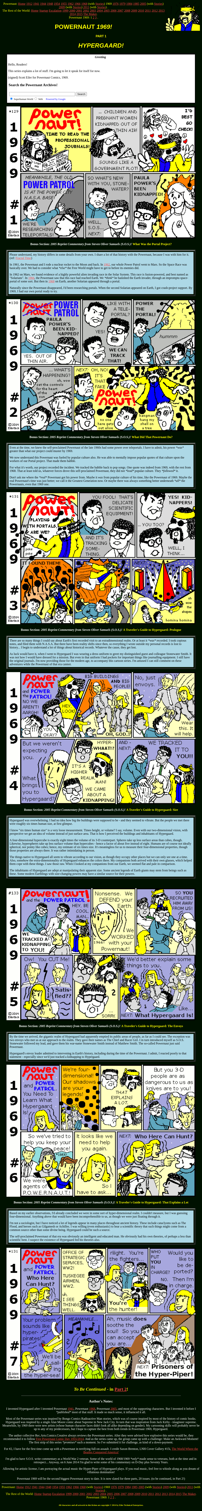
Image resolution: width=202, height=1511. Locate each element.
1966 (77, 3)
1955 (64, 3)
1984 (129, 3)
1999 (65, 10)
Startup (43, 10)
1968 (84, 3)
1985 (136, 3)
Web (51, 99)
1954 (57, 3)
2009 (62, 7)
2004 (100, 10)
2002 (86, 10)
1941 (36, 3)
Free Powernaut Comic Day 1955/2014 (60, 1439)
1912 (29, 3)
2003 (93, 10)
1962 (71, 3)
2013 (161, 10)
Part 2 (121, 1389)
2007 (120, 10)
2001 (79, 10)
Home (22, 3)
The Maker (90, 14)
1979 (122, 3)
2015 (80, 14)
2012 (155, 10)
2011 (86, 7)
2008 (127, 10)
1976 (115, 3)
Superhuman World (24, 99)
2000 (72, 10)
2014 (73, 14)
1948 (50, 3)
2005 (143, 3)
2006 (114, 10)
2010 (141, 10)
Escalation (55, 10)
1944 (43, 3)
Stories (99, 3)
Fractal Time (23, 258)
